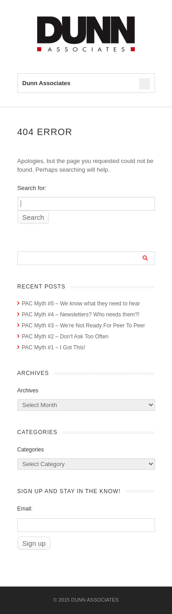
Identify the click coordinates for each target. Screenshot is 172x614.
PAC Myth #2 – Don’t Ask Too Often (65, 336)
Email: (25, 508)
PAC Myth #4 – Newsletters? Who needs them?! (81, 314)
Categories (30, 449)
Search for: (32, 188)
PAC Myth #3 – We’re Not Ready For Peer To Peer (83, 325)
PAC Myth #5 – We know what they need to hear (81, 303)
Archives (28, 390)
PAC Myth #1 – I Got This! (53, 347)
